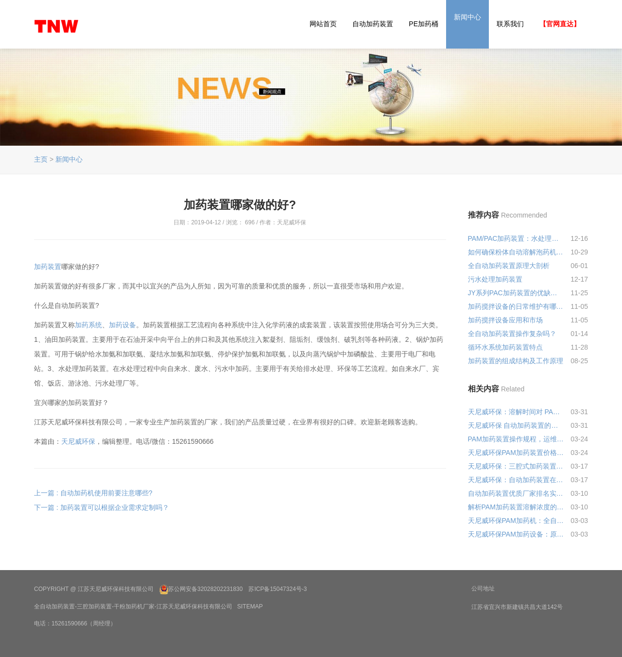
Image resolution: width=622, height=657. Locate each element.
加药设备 (122, 325)
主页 (41, 159)
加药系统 (88, 325)
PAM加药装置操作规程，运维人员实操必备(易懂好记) (516, 439)
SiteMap (250, 606)
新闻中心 (467, 17)
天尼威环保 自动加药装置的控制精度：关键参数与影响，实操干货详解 (516, 425)
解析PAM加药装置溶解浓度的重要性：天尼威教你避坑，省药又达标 (516, 507)
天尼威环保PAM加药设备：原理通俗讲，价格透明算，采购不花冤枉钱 (516, 534)
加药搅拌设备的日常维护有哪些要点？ (516, 306)
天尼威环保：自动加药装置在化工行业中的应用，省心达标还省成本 (516, 480)
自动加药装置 (372, 24)
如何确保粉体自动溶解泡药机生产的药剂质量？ (516, 252)
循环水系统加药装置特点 (505, 347)
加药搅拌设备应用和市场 (505, 320)
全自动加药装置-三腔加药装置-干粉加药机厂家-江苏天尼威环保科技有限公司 (133, 606)
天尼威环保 (78, 441)
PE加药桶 (423, 24)
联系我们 (510, 24)
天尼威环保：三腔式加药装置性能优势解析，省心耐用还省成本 (516, 466)
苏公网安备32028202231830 (205, 589)
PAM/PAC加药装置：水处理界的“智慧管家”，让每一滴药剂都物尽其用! (516, 238)
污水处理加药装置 (495, 279)
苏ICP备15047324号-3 (277, 589)
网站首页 (323, 24)
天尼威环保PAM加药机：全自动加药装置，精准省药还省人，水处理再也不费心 (516, 520)
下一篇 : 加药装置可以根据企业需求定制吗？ (101, 507)
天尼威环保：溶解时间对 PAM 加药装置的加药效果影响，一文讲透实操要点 (516, 412)
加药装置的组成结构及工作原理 (515, 361)
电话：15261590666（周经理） (75, 623)
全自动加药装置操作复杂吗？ (512, 333)
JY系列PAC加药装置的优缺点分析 (516, 293)
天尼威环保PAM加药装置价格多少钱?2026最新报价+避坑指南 (516, 452)
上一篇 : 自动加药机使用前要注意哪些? (93, 493)
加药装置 (47, 266)
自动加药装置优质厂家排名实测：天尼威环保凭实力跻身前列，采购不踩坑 (516, 493)
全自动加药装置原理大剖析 (509, 266)
